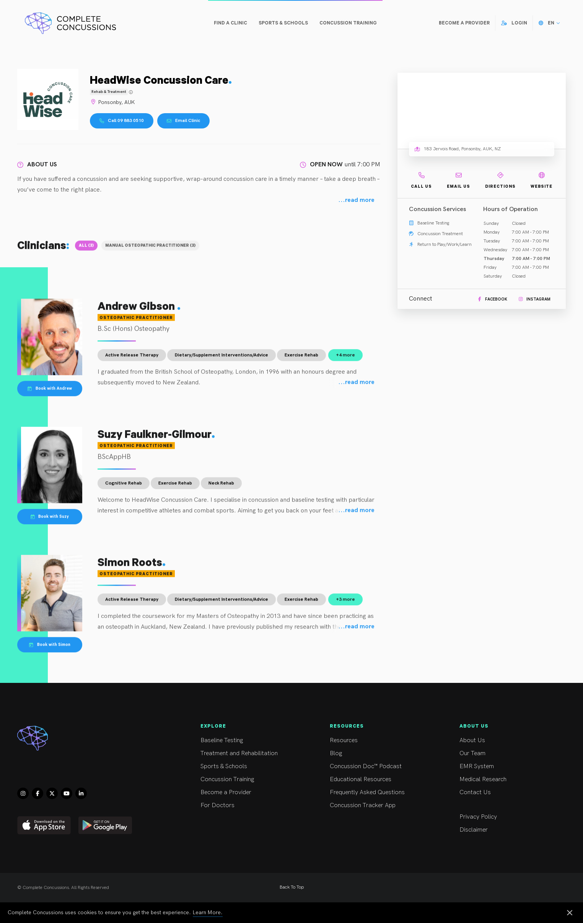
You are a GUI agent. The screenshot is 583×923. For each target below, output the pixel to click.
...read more (356, 200)
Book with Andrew (50, 392)
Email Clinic (183, 120)
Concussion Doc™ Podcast (380, 766)
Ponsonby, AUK (112, 102)
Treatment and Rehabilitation (250, 753)
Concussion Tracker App (380, 805)
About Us (509, 740)
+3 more (345, 604)
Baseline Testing (250, 740)
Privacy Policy (509, 817)
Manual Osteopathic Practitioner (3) (150, 249)
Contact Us (509, 792)
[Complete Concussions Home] (70, 22)
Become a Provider (250, 792)
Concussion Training (250, 779)
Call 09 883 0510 (121, 120)
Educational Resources (380, 779)
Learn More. (208, 912)
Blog (380, 753)
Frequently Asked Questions (380, 792)
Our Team (509, 753)
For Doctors (250, 805)
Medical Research (509, 779)
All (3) (86, 249)
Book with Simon (49, 649)
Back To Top (292, 887)
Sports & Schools (250, 766)
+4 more (345, 360)
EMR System (509, 766)
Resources (380, 740)
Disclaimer (509, 830)
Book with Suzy (50, 520)
